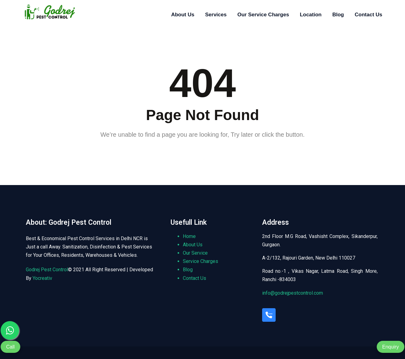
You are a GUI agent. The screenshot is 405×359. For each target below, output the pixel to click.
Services (215, 15)
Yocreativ (42, 278)
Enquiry (390, 346)
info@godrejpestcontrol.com (292, 293)
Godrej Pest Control (47, 269)
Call (10, 346)
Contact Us (368, 15)
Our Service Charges (263, 15)
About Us (183, 15)
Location (311, 15)
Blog (338, 15)
